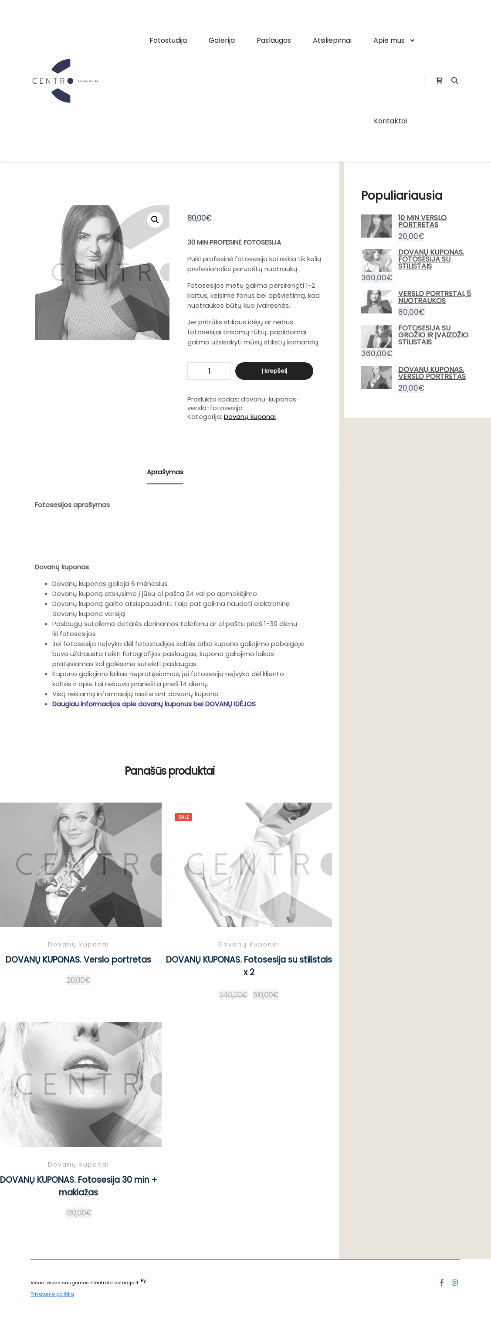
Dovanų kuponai (250, 416)
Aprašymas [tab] (165, 471)
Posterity (157, 1280)
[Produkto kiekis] (209, 371)
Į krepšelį (274, 371)
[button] (155, 220)
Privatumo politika (52, 1293)
